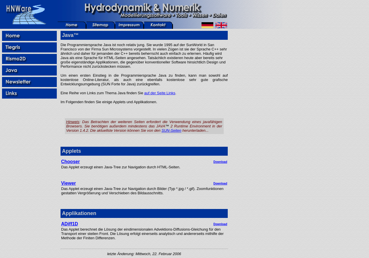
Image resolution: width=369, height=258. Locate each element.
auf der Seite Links (159, 93)
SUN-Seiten (171, 130)
